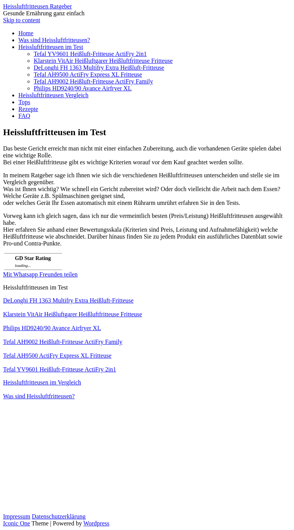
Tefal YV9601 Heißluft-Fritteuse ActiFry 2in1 (90, 54)
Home (25, 33)
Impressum (16, 516)
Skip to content (21, 20)
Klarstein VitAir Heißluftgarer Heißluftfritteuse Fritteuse (103, 60)
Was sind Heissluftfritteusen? (54, 40)
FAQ (24, 116)
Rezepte (28, 109)
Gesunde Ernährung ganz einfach (44, 13)
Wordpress (96, 523)
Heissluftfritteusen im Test (50, 47)
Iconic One (16, 523)
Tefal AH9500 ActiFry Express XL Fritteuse (88, 74)
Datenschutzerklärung (58, 516)
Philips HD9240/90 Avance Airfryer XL (83, 88)
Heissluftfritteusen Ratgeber (37, 6)
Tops (24, 102)
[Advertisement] (147, 459)
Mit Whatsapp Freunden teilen (40, 274)
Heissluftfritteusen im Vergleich (42, 382)
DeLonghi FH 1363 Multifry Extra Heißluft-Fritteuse (99, 67)
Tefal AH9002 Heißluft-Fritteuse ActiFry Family (93, 81)
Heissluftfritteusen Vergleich (53, 95)
